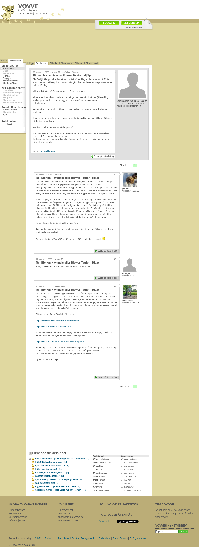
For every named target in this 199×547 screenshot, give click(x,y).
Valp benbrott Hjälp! (47, 483)
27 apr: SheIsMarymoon (130, 462)
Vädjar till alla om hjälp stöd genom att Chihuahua (62, 458)
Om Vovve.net (65, 510)
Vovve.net (104, 521)
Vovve (4, 60)
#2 (115, 259)
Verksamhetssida (18, 517)
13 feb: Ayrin (126, 480)
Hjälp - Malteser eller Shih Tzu (52, 465)
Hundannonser (17, 510)
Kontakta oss (65, 513)
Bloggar (7, 78)
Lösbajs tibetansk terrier (49, 476)
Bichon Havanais (48, 151)
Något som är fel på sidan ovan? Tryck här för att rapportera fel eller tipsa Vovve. (174, 513)
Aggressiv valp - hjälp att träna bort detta (57, 486)
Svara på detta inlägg (104, 156)
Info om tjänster (17, 520)
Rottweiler (50, 538)
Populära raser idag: (20, 538)
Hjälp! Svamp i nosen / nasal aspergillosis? (58, 479)
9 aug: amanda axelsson (131, 490)
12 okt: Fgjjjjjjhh (127, 487)
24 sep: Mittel (126, 483)
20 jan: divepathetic (129, 459)
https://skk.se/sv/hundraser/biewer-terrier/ (55, 326)
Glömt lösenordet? (134, 27)
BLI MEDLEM (131, 22)
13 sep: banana (127, 473)
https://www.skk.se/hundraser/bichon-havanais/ (58, 320)
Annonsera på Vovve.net (71, 517)
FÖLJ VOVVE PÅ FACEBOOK (119, 504)
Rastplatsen (15, 60)
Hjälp (5, 114)
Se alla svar (41, 63)
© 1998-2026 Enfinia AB (22, 545)
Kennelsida (15, 513)
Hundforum (8, 68)
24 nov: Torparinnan (129, 476)
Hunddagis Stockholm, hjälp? (52, 472)
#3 (115, 286)
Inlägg (30, 63)
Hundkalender (10, 109)
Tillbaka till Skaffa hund (86, 63)
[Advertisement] (60, 422)
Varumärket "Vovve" (68, 520)
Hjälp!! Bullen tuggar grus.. (51, 462)
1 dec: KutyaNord (128, 469)
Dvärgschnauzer (138, 538)
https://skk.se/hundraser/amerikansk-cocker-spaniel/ (60, 341)
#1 (115, 174)
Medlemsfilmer (10, 83)
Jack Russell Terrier (68, 538)
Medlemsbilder (10, 81)
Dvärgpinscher (89, 538)
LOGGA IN (109, 22)
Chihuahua (104, 538)
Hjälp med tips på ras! (48, 469)
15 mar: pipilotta (127, 466)
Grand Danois (120, 538)
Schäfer (38, 538)
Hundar (6, 76)
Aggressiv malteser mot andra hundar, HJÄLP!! (60, 490)
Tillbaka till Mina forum (61, 63)
